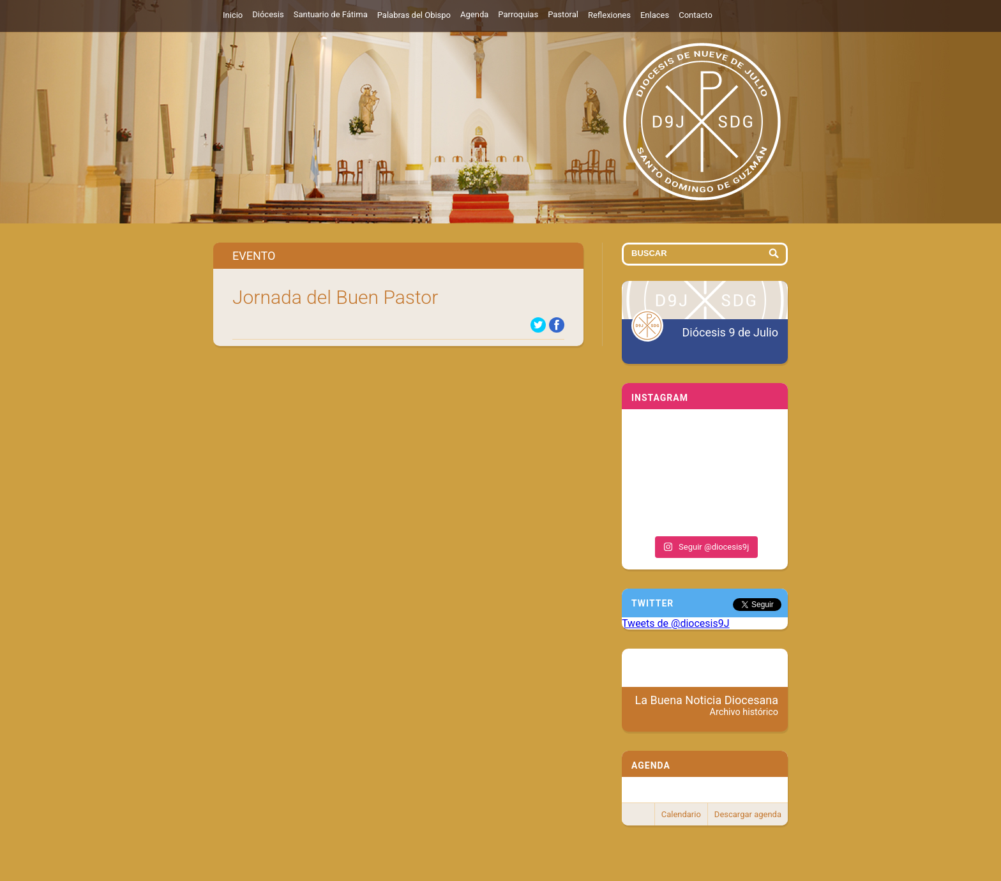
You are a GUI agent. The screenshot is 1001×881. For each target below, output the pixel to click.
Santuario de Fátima (331, 14)
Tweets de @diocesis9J (676, 623)
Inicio (233, 15)
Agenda (474, 14)
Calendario (681, 814)
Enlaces (654, 15)
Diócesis (267, 14)
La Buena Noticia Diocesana (707, 705)
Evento (253, 255)
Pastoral (563, 14)
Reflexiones (609, 15)
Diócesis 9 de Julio (730, 332)
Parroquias (518, 14)
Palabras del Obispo (414, 15)
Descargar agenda (747, 814)
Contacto (695, 15)
